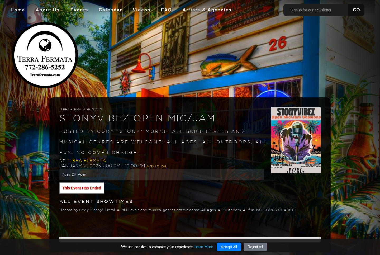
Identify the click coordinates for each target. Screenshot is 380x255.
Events (79, 9)
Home (18, 9)
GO (356, 9)
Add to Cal (156, 166)
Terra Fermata (86, 160)
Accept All (229, 247)
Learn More (203, 246)
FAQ (166, 9)
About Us (48, 9)
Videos (141, 9)
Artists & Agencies (207, 9)
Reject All (255, 247)
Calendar (110, 9)
